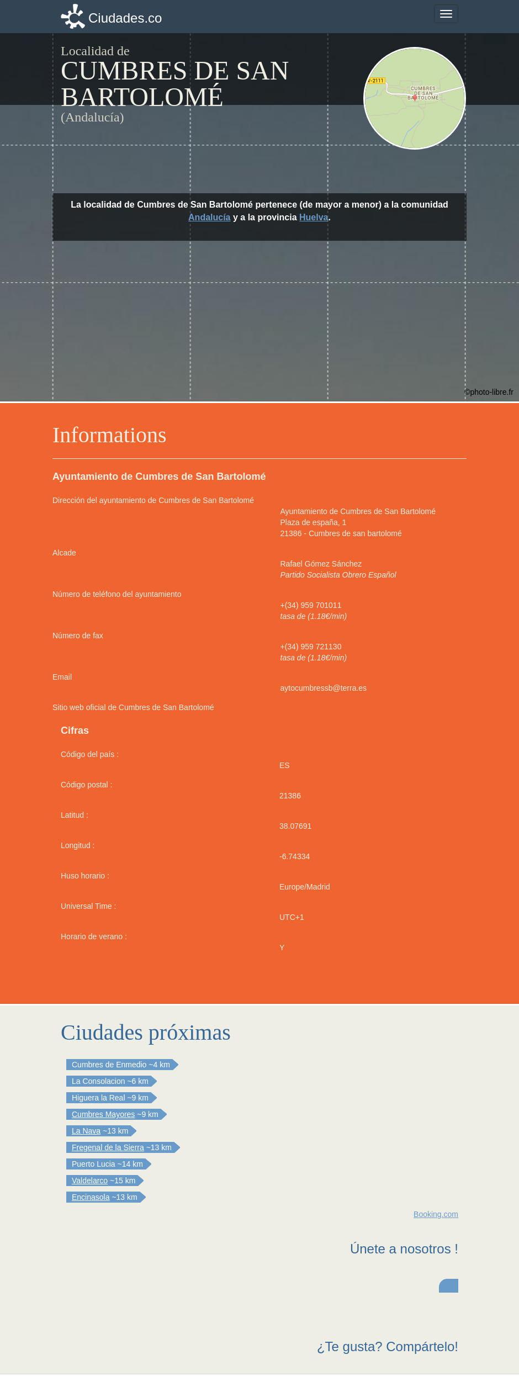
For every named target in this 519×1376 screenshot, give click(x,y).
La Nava (86, 1130)
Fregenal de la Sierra (108, 1147)
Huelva (313, 217)
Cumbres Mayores (103, 1114)
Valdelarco (90, 1180)
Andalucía (209, 217)
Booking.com (436, 1214)
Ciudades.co (125, 17)
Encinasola (91, 1197)
